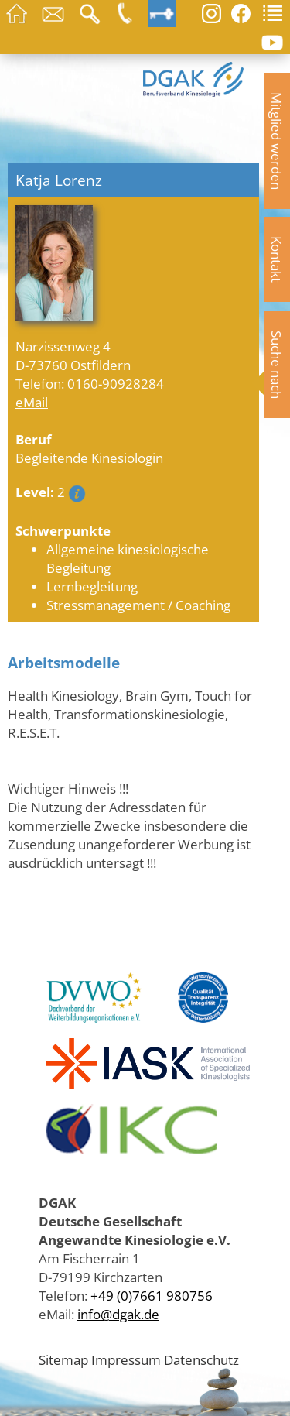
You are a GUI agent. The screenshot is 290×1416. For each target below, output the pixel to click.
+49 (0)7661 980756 (151, 1295)
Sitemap (63, 1359)
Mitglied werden (277, 141)
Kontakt (277, 259)
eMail (31, 402)
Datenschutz (201, 1359)
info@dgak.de (118, 1314)
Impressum (126, 1359)
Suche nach (277, 365)
